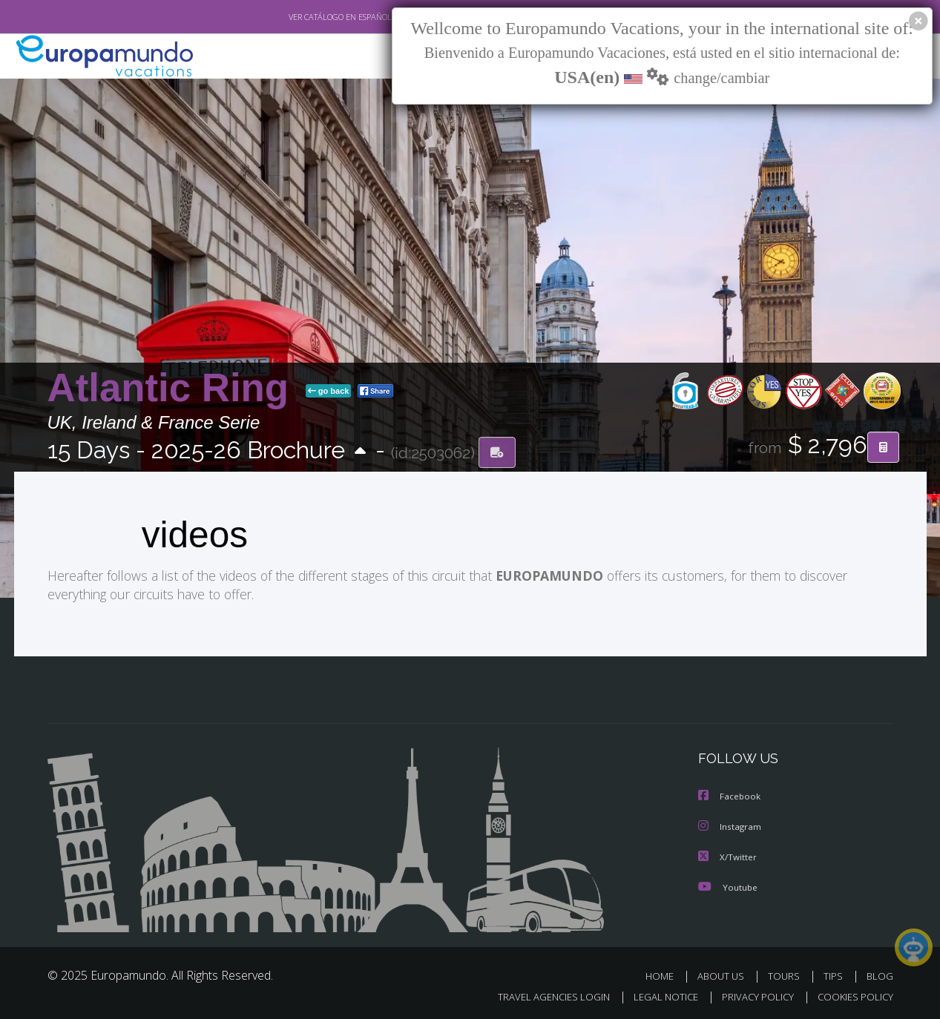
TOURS (786, 973)
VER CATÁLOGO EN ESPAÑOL (305, 17)
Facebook (730, 795)
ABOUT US (724, 973)
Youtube (727, 884)
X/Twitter (727, 854)
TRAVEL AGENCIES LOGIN (539, 994)
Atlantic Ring (173, 388)
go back (328, 391)
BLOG (879, 973)
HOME (665, 973)
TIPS (835, 973)
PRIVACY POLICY (750, 994)
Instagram (730, 825)
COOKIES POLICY (852, 994)
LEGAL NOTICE (655, 994)
